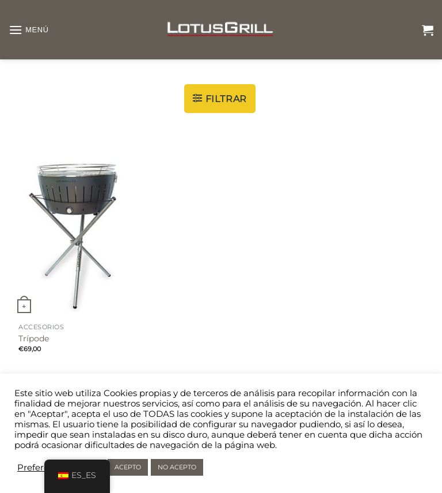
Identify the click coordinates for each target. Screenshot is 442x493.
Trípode (33, 338)
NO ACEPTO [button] (177, 467)
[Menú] (29, 30)
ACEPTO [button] (128, 467)
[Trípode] (76, 231)
